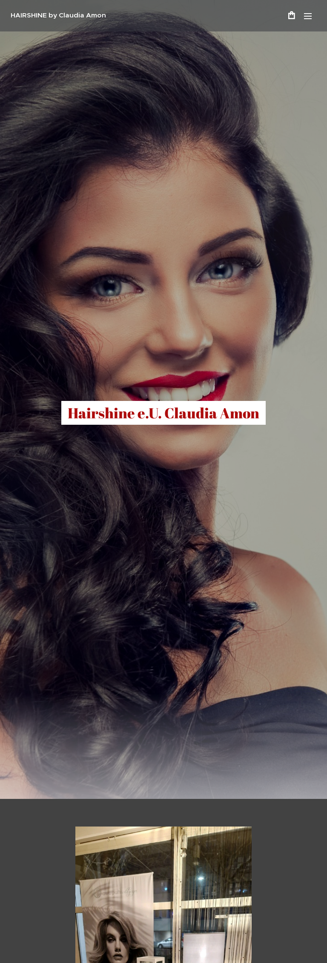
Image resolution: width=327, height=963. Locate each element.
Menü (308, 16)
